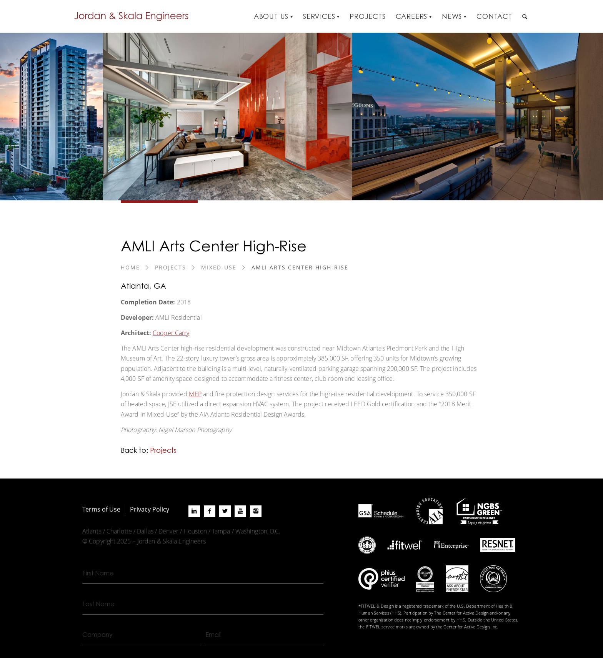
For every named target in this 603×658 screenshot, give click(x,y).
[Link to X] (225, 511)
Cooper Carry (171, 333)
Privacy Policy (149, 509)
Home (130, 267)
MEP (195, 394)
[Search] (524, 16)
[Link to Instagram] (256, 511)
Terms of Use (101, 509)
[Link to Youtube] (240, 511)
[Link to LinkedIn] (194, 511)
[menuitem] (273, 16)
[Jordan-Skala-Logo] (134, 16)
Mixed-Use (219, 267)
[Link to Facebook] (209, 511)
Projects (170, 267)
